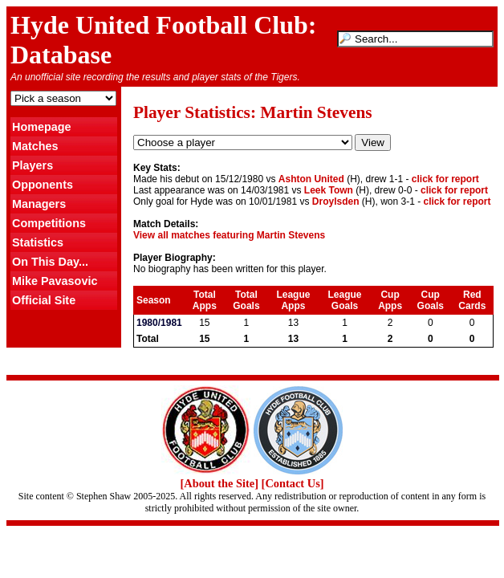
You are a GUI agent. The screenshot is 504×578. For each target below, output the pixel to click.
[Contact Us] (293, 483)
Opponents (42, 184)
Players (32, 165)
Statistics (37, 242)
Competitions (49, 223)
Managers (39, 203)
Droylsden (336, 201)
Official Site (43, 300)
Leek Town (328, 190)
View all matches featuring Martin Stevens (229, 235)
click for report (445, 179)
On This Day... (50, 261)
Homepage (41, 126)
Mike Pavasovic (54, 281)
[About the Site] (219, 483)
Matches (35, 146)
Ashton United (311, 179)
